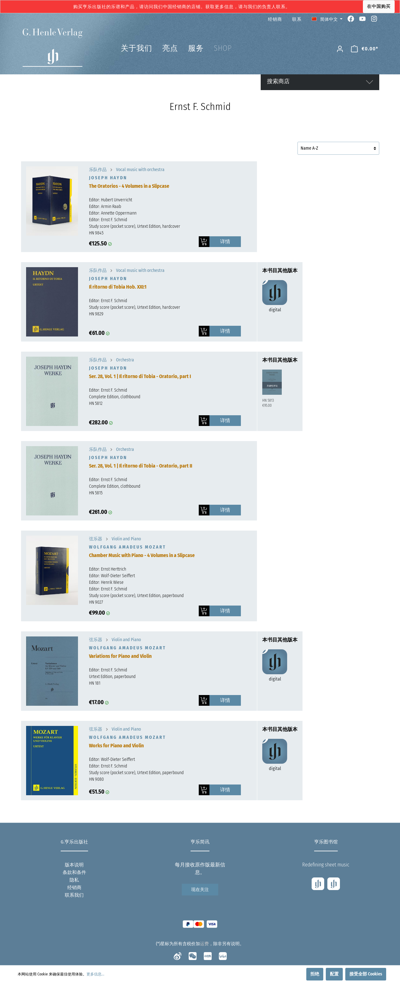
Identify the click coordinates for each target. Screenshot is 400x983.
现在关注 (200, 889)
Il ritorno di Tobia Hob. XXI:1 (118, 287)
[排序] (338, 148)
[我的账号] (340, 49)
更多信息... (95, 974)
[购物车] (364, 49)
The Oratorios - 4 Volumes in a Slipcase (129, 186)
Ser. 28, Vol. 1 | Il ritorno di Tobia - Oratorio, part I (140, 376)
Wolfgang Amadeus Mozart (127, 547)
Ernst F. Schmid (114, 219)
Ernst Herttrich (113, 569)
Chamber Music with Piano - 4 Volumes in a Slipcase (142, 555)
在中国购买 (379, 6)
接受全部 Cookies (365, 974)
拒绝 (314, 974)
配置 (334, 974)
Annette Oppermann (118, 213)
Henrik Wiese (112, 582)
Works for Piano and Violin (116, 746)
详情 (225, 241)
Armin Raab (111, 206)
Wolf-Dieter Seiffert (118, 575)
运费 (204, 943)
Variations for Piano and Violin (120, 656)
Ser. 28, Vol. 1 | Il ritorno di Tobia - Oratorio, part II (140, 466)
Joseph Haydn (108, 178)
